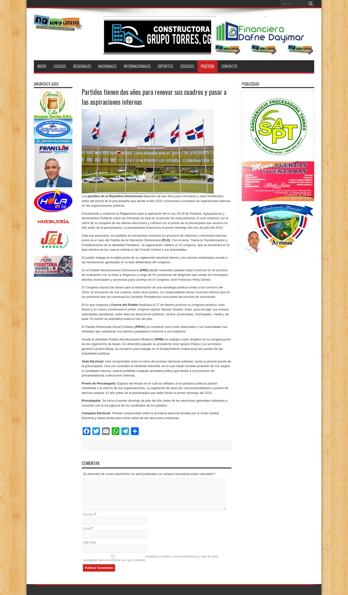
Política (207, 66)
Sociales (187, 66)
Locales (60, 66)
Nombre (88, 514)
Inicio (41, 66)
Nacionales (107, 66)
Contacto (229, 66)
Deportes (165, 66)
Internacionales (137, 66)
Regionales (82, 66)
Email (87, 528)
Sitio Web (89, 542)
